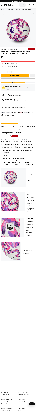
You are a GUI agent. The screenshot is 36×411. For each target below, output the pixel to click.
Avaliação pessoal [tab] (23, 122)
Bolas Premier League (26, 9)
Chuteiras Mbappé (5, 396)
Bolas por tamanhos (21, 129)
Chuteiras (3, 390)
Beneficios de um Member (18, 1)
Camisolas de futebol (23, 406)
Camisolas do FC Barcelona (24, 394)
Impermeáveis (21, 408)
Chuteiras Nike (4, 403)
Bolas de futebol (10, 9)
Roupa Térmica (21, 399)
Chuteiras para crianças (6, 408)
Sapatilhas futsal (4, 392)
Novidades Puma (6, 136)
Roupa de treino (22, 401)
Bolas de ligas (18, 9)
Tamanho (13, 70)
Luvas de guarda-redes (23, 390)
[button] (18, 100)
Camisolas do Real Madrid (24, 392)
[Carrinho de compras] (33, 5)
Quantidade (3, 70)
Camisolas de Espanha (23, 403)
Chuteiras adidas (5, 401)
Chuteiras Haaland (5, 394)
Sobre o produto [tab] (5, 122)
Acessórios (3, 9)
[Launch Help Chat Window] (31, 403)
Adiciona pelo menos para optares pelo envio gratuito (12, 80)
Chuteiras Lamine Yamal (6, 399)
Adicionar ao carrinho (15, 75)
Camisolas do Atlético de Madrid (25, 396)
